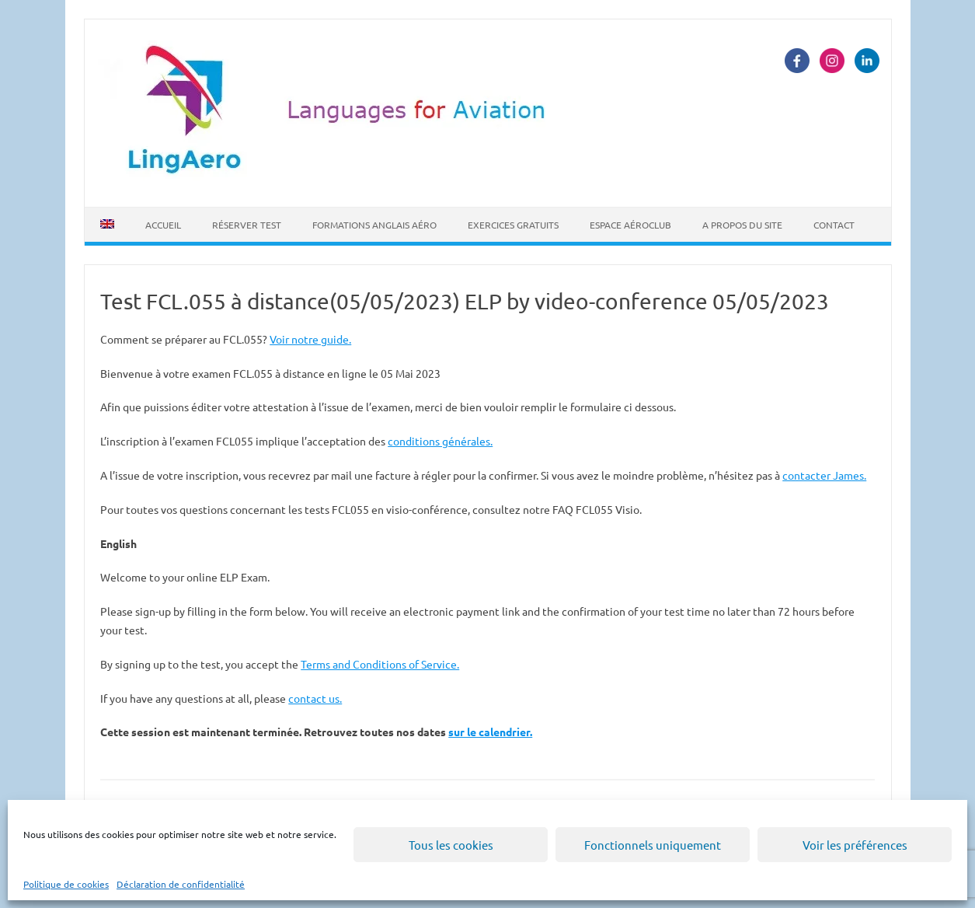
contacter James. (824, 475)
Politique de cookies (66, 884)
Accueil (163, 224)
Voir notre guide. (310, 339)
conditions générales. (440, 441)
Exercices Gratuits (513, 224)
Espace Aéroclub (630, 224)
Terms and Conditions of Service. (380, 664)
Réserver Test (246, 224)
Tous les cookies (451, 844)
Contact (834, 224)
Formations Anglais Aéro (374, 224)
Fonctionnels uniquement (652, 844)
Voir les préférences (855, 844)
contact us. (315, 698)
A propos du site (742, 224)
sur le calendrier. (490, 732)
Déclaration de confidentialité (181, 884)
